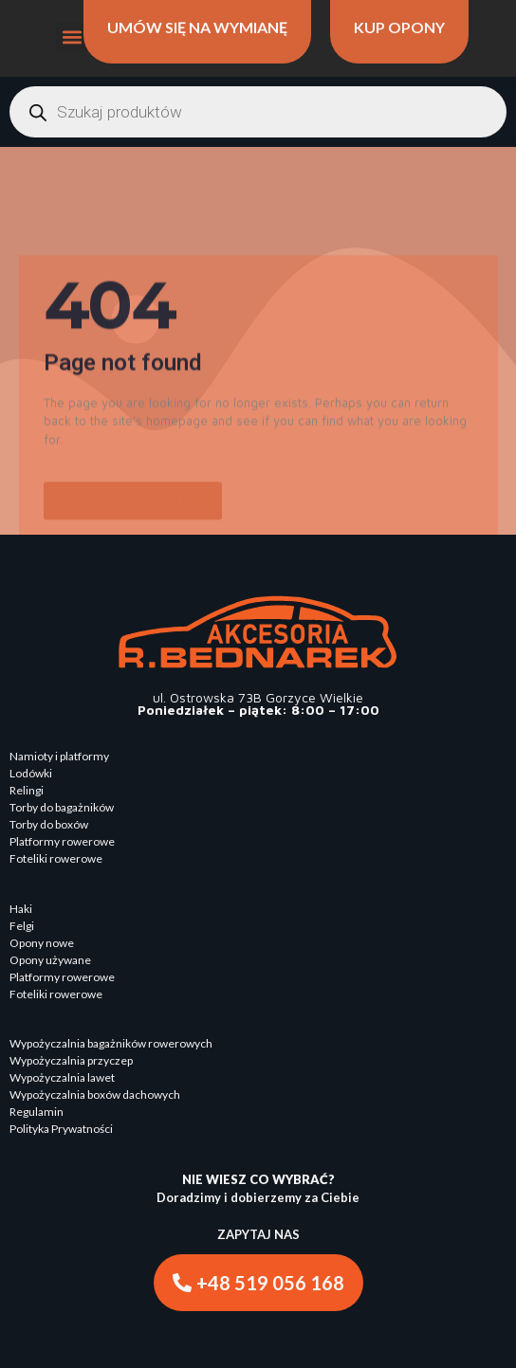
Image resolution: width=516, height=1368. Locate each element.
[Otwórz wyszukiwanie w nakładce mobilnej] (258, 112)
